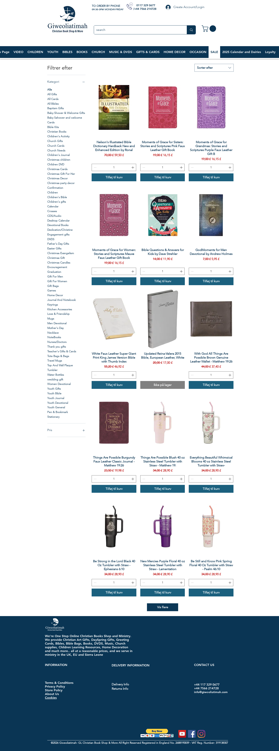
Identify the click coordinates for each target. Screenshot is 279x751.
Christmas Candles (58, 262)
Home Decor (55, 295)
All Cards (52, 99)
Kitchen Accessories (59, 309)
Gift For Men (55, 276)
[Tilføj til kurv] (114, 177)
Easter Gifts (54, 248)
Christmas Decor (57, 178)
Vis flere (162, 607)
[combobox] (214, 68)
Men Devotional (57, 323)
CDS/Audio (54, 216)
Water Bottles (55, 374)
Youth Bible (54, 393)
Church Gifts (55, 141)
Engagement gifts (58, 234)
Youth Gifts (54, 388)
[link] (210, 28)
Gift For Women (57, 281)
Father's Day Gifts (58, 243)
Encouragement (57, 267)
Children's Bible (57, 197)
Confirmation (55, 188)
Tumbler (52, 370)
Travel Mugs (54, 360)
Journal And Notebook (61, 300)
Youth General (56, 407)
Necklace (53, 332)
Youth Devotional (57, 403)
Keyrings (52, 304)
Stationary (53, 417)
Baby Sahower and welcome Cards (64, 119)
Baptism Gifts (55, 108)
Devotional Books (57, 225)
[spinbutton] (114, 167)
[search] (137, 30)
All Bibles (53, 103)
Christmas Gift (56, 258)
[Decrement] (94, 167)
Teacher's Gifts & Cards (61, 351)
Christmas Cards (57, 169)
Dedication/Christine (60, 230)
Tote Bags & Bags (58, 356)
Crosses (52, 211)
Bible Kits (53, 127)
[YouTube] (182, 734)
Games (51, 290)
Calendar (52, 206)
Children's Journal (58, 155)
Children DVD (55, 164)
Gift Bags (53, 286)
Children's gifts (56, 201)
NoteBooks (54, 337)
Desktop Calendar (58, 220)
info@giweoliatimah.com (211, 692)
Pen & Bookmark (57, 412)
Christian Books (56, 131)
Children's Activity (58, 136)
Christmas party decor (61, 183)
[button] (35, 52)
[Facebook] (192, 734)
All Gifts (52, 94)
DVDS (50, 239)
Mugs (50, 318)
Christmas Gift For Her (61, 174)
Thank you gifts (56, 346)
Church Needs (56, 150)
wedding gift (55, 379)
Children (52, 192)
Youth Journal (55, 398)
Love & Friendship (58, 314)
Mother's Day (55, 328)
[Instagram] (201, 734)
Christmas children (58, 159)
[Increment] (133, 167)
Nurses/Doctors (57, 342)
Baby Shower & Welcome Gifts (66, 113)
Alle (49, 89)
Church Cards (55, 145)
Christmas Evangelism (60, 253)
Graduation (54, 272)
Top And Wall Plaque (60, 365)
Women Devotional (59, 384)
